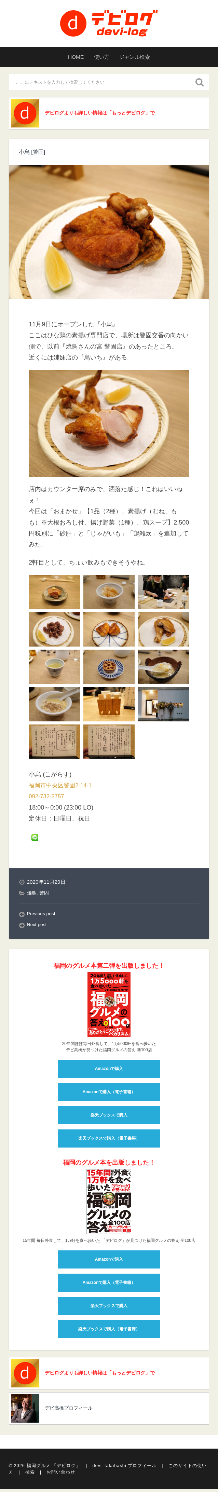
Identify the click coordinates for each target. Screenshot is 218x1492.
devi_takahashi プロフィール (124, 1471)
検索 (30, 1475)
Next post (38, 927)
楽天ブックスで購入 (109, 1117)
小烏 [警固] (34, 154)
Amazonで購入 (109, 1071)
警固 (45, 895)
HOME (67, 57)
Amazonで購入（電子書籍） (109, 1094)
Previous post (43, 916)
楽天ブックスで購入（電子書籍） (109, 1141)
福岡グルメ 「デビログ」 (54, 1471)
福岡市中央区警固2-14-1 (62, 787)
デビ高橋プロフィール (72, 1414)
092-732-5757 (48, 799)
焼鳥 (32, 895)
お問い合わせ (60, 1475)
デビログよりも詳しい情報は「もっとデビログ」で (104, 114)
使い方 (100, 57)
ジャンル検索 (141, 57)
